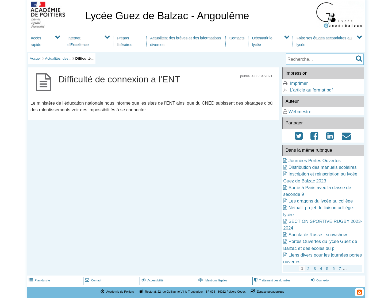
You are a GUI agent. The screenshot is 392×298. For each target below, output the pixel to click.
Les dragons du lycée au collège (321, 201)
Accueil (35, 58)
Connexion (320, 280)
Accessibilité (152, 280)
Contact (92, 280)
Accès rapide (36, 41)
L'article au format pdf (311, 90)
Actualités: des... (58, 58)
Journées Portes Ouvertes (315, 160)
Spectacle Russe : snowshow (318, 234)
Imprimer (299, 83)
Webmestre (300, 111)
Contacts (236, 38)
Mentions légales (212, 280)
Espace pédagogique (271, 291)
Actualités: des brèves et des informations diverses (185, 41)
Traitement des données (271, 280)
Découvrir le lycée (262, 41)
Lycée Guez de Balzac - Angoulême (167, 15)
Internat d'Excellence (78, 41)
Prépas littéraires (124, 41)
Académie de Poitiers (120, 291)
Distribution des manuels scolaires (323, 167)
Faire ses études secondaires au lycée (324, 41)
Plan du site (39, 280)
